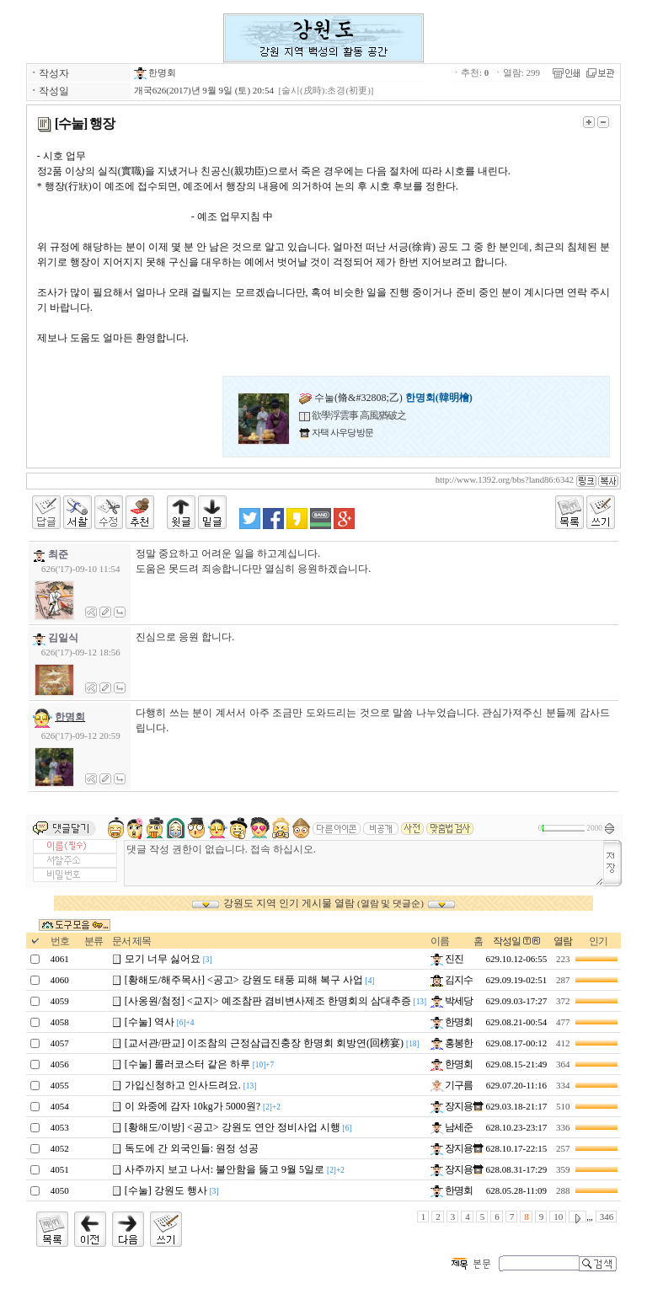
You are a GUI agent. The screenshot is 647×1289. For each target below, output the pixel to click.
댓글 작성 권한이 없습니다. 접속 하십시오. (364, 863)
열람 (562, 941)
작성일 (507, 941)
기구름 (451, 1085)
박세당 (451, 1001)
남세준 (451, 1127)
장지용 (451, 1106)
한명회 (155, 72)
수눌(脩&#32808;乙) (386, 398)
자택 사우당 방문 (341, 432)
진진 (446, 959)
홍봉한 (451, 1043)
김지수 (451, 980)
